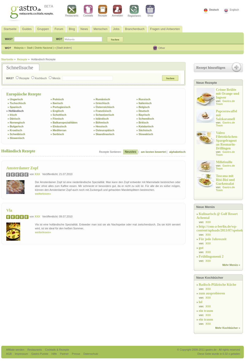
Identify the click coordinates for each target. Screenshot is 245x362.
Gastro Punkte (40, 353)
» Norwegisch (16, 122)
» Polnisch (57, 99)
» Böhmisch (100, 122)
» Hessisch (100, 126)
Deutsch (214, 9)
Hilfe (54, 353)
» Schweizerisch (103, 114)
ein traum (206, 311)
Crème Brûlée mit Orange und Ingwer (227, 93)
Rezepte (102, 11)
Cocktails (88, 11)
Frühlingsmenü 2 (211, 256)
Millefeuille (224, 162)
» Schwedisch (145, 118)
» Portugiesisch (60, 107)
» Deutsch (142, 110)
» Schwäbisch (16, 134)
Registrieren (134, 11)
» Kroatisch (15, 130)
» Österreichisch (103, 107)
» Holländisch (15, 110)
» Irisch (12, 114)
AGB (9, 353)
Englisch (234, 9)
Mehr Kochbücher (226, 327)
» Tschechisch (17, 103)
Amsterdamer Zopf (22, 168)
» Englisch (57, 110)
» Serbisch (57, 134)
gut (201, 248)
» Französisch (102, 110)
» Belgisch (143, 107)
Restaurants (71, 11)
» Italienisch (144, 103)
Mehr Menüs (230, 264)
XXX (37, 174)
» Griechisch (101, 103)
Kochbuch (39, 78)
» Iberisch (56, 103)
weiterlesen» (43, 193)
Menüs (54, 78)
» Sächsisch (144, 130)
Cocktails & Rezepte (57, 349)
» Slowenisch (16, 138)
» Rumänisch (101, 99)
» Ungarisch (15, 99)
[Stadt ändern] (64, 47)
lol (200, 302)
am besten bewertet (153, 151)
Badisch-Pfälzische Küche (217, 284)
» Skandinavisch (103, 134)
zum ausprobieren (212, 293)
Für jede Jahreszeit (213, 239)
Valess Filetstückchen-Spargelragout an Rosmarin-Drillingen (227, 140)
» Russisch (143, 99)
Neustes (130, 152)
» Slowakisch (144, 134)
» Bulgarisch (16, 126)
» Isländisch (101, 118)
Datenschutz (90, 353)
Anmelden (117, 11)
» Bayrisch (143, 114)
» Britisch (142, 122)
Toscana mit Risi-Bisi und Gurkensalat (225, 179)
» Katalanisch (145, 126)
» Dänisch (14, 118)
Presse (76, 353)
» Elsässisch (58, 126)
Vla (9, 210)
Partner (64, 353)
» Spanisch (15, 107)
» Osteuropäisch (103, 130)
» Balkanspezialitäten (63, 122)
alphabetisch (177, 151)
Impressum (22, 353)
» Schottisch (58, 114)
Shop (150, 11)
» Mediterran (58, 130)
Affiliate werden (15, 349)
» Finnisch (57, 118)
